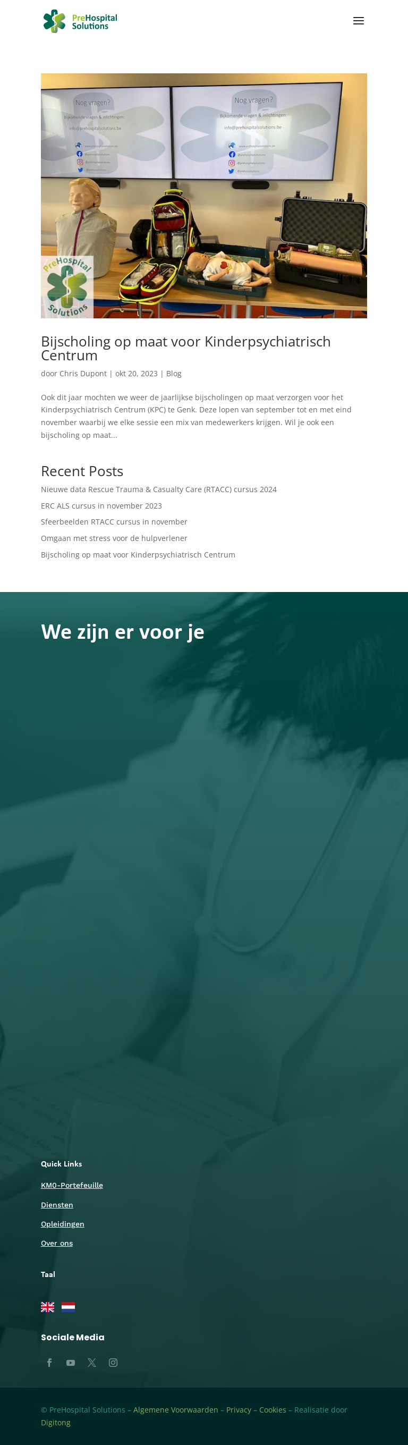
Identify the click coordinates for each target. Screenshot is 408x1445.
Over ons (57, 1243)
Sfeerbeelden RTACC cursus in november (114, 522)
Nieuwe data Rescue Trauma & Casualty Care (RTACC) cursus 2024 (159, 489)
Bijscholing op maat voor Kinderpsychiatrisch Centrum (186, 348)
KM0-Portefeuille (72, 1185)
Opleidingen (62, 1224)
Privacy (238, 1410)
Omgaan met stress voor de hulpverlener (114, 538)
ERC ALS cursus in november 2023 (101, 506)
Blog (174, 373)
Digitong (56, 1422)
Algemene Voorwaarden (175, 1410)
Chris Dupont (83, 373)
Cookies (272, 1410)
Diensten (57, 1205)
